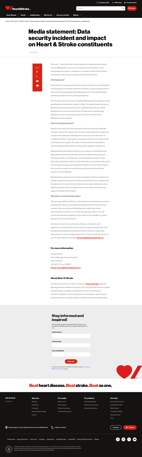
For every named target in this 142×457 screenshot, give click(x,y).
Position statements (64, 408)
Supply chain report (22, 439)
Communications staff (64, 411)
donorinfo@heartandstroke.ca (90, 238)
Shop (111, 418)
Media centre (24, 21)
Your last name (56, 341)
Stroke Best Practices (90, 408)
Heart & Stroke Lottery (117, 401)
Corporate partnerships (39, 411)
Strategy (34, 401)
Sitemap (96, 439)
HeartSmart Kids (115, 415)
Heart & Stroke (92, 284)
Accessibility (71, 439)
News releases (35, 21)
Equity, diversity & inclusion (84, 439)
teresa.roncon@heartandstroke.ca (66, 268)
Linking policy (50, 439)
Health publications (90, 401)
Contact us (8, 401)
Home (7, 21)
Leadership (35, 405)
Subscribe (71, 361)
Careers (34, 415)
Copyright (42, 439)
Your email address (58, 351)
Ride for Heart (114, 408)
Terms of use (33, 439)
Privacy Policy (86, 367)
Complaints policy (61, 439)
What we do (15, 21)
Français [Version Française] (116, 427)
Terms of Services (59, 368)
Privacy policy (11, 439)
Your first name (57, 332)
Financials (35, 408)
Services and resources (91, 405)
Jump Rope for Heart (116, 405)
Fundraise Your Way (116, 411)
